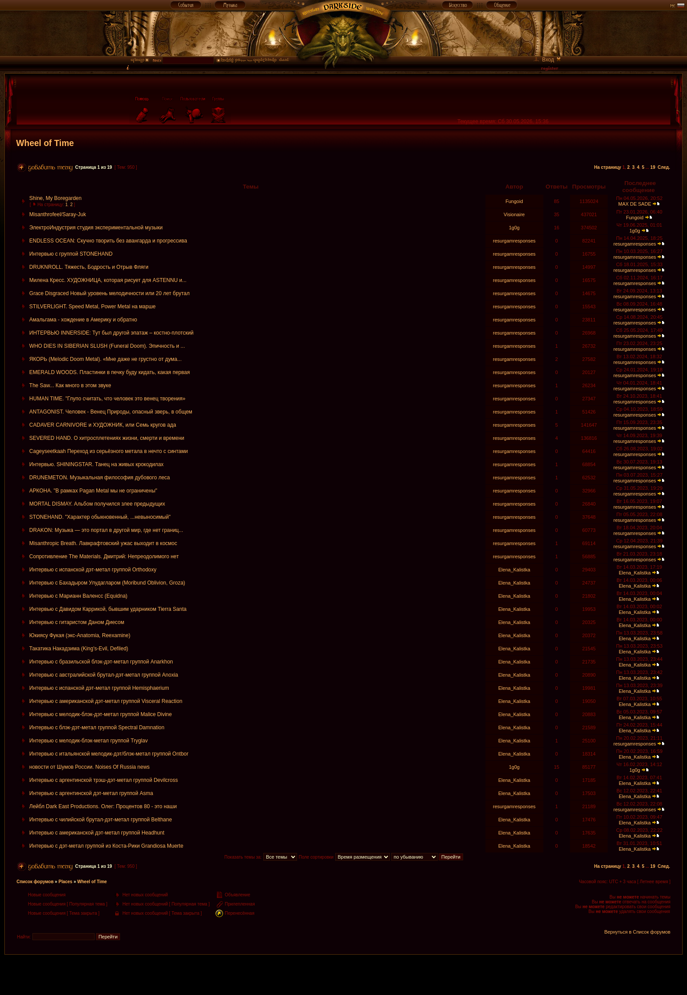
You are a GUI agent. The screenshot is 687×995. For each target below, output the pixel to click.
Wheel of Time (45, 143)
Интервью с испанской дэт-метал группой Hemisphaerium (99, 688)
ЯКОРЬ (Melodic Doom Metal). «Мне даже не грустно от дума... (105, 359)
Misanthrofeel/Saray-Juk (57, 214)
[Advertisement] (343, 974)
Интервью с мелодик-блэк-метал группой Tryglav (88, 741)
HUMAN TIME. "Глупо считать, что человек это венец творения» (107, 399)
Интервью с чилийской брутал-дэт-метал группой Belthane (100, 820)
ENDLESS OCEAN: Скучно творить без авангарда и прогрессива (108, 241)
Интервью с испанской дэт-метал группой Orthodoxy (92, 570)
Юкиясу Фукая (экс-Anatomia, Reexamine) (80, 635)
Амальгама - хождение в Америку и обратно (83, 320)
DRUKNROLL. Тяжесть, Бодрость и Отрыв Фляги (89, 267)
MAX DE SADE (634, 204)
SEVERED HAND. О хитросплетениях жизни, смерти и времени (106, 438)
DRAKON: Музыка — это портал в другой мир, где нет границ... (106, 530)
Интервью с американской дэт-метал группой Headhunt (96, 833)
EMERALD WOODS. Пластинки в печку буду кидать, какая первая (109, 372)
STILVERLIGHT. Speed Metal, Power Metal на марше (92, 306)
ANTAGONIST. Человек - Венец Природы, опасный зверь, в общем (110, 412)
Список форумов (35, 881)
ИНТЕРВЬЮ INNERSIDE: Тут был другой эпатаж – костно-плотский (111, 333)
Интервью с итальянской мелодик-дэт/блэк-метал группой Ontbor (108, 754)
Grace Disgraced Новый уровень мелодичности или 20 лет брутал (109, 293)
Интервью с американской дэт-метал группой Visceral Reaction (105, 701)
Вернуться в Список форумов (637, 931)
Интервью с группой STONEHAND (71, 254)
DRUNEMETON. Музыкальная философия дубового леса (99, 477)
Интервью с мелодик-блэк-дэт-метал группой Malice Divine (100, 714)
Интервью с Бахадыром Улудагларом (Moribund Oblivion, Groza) (107, 583)
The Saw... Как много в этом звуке (70, 385)
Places (65, 881)
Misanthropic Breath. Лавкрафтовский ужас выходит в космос (103, 543)
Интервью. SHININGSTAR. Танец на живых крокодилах (96, 464)
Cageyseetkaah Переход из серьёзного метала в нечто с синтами (108, 451)
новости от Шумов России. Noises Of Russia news (89, 767)
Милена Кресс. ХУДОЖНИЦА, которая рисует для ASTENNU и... (108, 280)
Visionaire (514, 214)
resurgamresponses (514, 240)
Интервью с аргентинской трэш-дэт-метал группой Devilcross (103, 780)
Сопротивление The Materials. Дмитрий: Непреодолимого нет (104, 556)
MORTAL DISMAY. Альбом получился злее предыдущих (97, 504)
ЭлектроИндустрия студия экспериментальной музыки (96, 228)
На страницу (607, 167)
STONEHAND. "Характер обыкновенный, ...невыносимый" (100, 517)
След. (664, 167)
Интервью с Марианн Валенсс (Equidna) (78, 596)
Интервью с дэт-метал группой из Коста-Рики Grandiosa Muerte (106, 846)
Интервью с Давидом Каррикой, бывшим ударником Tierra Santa (108, 609)
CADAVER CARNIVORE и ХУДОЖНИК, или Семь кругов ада (102, 425)
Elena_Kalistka (514, 569)
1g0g (514, 227)
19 (652, 167)
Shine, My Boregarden (55, 198)
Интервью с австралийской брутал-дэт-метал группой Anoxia (103, 675)
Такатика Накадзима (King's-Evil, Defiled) (78, 649)
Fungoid (514, 201)
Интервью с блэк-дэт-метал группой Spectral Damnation (96, 727)
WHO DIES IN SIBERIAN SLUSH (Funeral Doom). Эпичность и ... (107, 346)
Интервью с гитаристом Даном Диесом (76, 622)
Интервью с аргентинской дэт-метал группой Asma (91, 793)
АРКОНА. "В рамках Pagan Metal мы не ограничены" (93, 491)
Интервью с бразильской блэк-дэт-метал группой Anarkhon (101, 662)
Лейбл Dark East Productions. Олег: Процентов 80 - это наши (103, 806)
